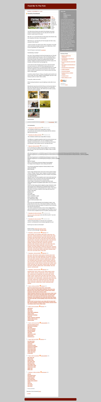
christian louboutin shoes (38, 235)
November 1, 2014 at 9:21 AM (34, 269)
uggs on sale (35, 256)
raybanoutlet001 (44, 322)
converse (32, 272)
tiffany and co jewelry (32, 245)
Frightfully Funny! (65, 75)
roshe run (29, 266)
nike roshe (53, 265)
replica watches (39, 278)
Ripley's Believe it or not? (67, 77)
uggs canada (48, 275)
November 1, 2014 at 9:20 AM (34, 253)
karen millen (30, 279)
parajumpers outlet (49, 282)
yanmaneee (44, 372)
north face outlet (35, 266)
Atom (40, 391)
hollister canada (48, 271)
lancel (36, 271)
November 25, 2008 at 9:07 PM (35, 127)
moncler (39, 271)
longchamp (37, 258)
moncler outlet (45, 276)
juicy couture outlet (46, 274)
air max (42, 271)
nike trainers (40, 264)
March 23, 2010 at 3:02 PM (34, 146)
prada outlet (49, 237)
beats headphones (41, 256)
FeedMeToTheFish (67, 15)
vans (28, 274)
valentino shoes (40, 265)
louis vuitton (45, 241)
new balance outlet (33, 260)
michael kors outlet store (47, 242)
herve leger (30, 265)
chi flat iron (44, 261)
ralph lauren (33, 282)
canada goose (42, 272)
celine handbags (47, 265)
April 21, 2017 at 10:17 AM (34, 322)
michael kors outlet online (37, 242)
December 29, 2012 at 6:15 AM (35, 218)
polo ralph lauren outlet (43, 239)
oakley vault (43, 237)
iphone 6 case (33, 280)
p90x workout (35, 254)
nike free (53, 237)
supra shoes (53, 276)
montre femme (30, 278)
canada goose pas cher (43, 279)
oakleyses (44, 232)
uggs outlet (33, 264)
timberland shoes (31, 271)
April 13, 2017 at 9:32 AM (34, 306)
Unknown (43, 286)
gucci (35, 278)
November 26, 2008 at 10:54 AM (35, 134)
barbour (33, 257)
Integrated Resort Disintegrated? (68, 67)
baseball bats (39, 274)
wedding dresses (48, 258)
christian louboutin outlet (47, 235)
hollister (51, 262)
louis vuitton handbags (36, 246)
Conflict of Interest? (65, 69)
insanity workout (41, 254)
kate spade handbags (36, 237)
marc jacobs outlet (31, 258)
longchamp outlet (31, 243)
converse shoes (38, 275)
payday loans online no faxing (40, 228)
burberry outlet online (40, 245)
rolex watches (40, 260)
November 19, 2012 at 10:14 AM (35, 213)
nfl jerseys (42, 258)
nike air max (47, 245)
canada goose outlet (38, 276)
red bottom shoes (51, 249)
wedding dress (39, 282)
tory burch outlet (36, 249)
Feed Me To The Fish (37, 6)
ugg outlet (36, 262)
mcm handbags (53, 257)
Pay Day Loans (43, 230)
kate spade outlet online (50, 238)
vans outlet (38, 257)
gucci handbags (38, 234)
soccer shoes (32, 261)
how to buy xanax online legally (34, 214)
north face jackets (46, 260)
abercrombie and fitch (45, 257)
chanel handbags (31, 234)
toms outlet (43, 275)
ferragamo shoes (48, 254)
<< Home (29, 393)
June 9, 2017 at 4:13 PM (33, 339)
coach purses (37, 238)
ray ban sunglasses (47, 247)
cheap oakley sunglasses (38, 247)
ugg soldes (34, 265)
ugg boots (37, 272)
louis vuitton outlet (31, 238)
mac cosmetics (49, 256)
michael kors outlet (39, 241)
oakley (29, 272)
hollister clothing (31, 276)
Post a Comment (31, 388)
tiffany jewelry (44, 234)
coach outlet (43, 238)
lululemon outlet (46, 264)
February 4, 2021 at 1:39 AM (34, 372)
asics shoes (30, 254)
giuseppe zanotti (31, 262)
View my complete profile (67, 49)
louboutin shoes (31, 239)
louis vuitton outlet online (50, 243)
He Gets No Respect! (66, 71)
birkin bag (41, 262)
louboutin (29, 283)
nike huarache (52, 264)
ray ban (46, 272)
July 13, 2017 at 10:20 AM (34, 355)
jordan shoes (49, 234)
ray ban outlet (43, 250)
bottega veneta (39, 261)
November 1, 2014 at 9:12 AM (34, 232)
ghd (31, 257)
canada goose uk (33, 274)
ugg (36, 264)
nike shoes (32, 241)
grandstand (43, 50)
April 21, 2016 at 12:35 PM (34, 286)
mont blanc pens (46, 262)
